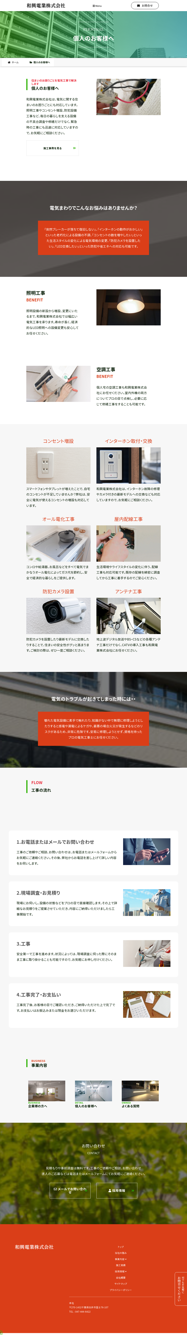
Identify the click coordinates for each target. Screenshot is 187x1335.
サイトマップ (121, 1283)
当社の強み (121, 1252)
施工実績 (120, 1265)
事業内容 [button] (121, 1259)
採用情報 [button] (121, 1271)
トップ (121, 1246)
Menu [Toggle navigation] (97, 6)
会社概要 (120, 1277)
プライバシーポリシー (121, 1289)
